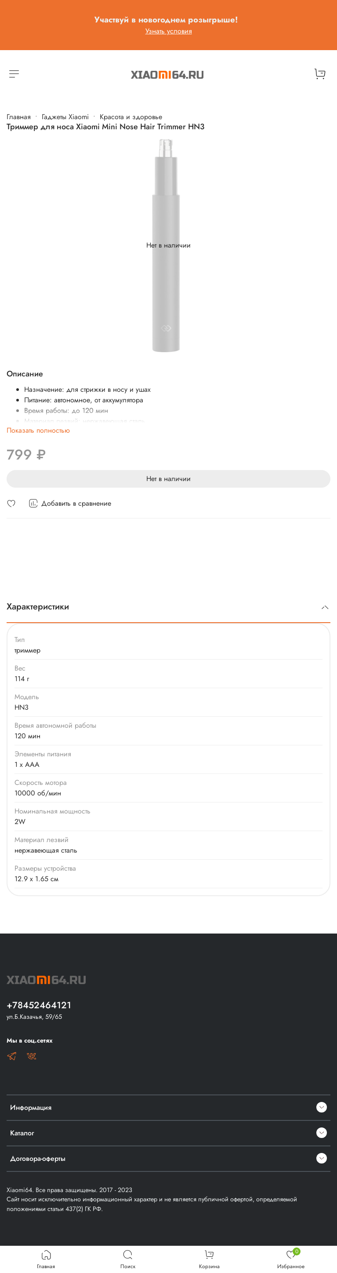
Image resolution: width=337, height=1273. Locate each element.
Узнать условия (168, 31)
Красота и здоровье (131, 117)
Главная (19, 117)
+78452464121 (39, 1005)
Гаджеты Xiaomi (65, 117)
